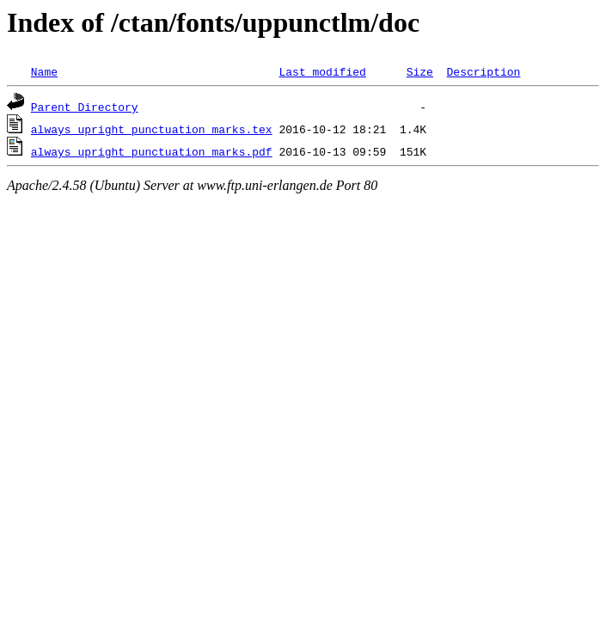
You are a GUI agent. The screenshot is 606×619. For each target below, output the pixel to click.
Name (44, 71)
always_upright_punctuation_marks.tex (151, 129)
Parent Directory (84, 106)
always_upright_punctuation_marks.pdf (151, 151)
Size (420, 71)
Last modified (322, 71)
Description (483, 71)
